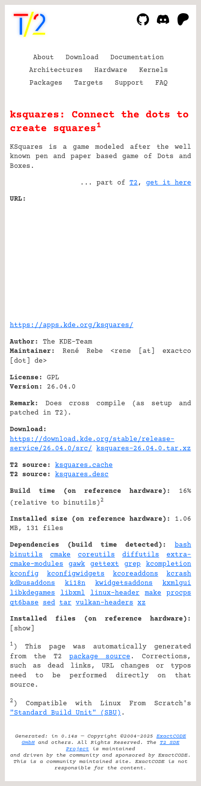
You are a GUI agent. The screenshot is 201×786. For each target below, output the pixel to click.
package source (99, 657)
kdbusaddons (32, 583)
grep (132, 564)
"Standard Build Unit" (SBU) (65, 713)
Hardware (111, 70)
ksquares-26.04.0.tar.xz (143, 449)
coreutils (96, 555)
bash (183, 545)
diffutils (140, 555)
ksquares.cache (84, 465)
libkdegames (32, 593)
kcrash (179, 574)
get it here (168, 183)
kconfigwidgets (76, 574)
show (22, 629)
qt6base (24, 603)
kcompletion (168, 564)
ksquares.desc (81, 475)
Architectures (55, 70)
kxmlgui (176, 583)
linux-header (115, 593)
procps (179, 593)
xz (141, 603)
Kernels (153, 70)
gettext (104, 564)
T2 (133, 183)
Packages (45, 83)
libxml (72, 593)
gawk (77, 564)
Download (82, 58)
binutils (26, 555)
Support (129, 83)
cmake (60, 555)
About (43, 58)
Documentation (137, 58)
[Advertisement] (161, 258)
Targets (88, 83)
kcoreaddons (135, 574)
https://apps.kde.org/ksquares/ (71, 325)
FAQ (161, 83)
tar (65, 603)
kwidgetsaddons (124, 583)
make (153, 593)
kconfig (24, 574)
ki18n (75, 583)
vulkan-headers (104, 603)
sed (49, 603)
